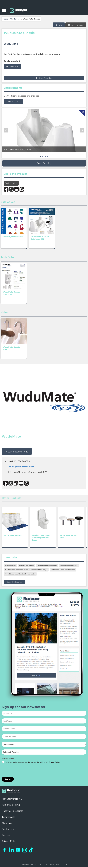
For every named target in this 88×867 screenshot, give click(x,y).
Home (5, 19)
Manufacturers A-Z (12, 799)
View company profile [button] (16, 451)
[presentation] (22, 770)
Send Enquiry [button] (44, 163)
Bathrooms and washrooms (63, 570)
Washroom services (68, 566)
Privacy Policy (8, 759)
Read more (12, 66)
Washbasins (10, 566)
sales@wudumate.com (21, 466)
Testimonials (8, 817)
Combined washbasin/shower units (20, 574)
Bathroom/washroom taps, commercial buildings (26, 570)
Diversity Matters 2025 (13, 237)
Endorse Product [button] (13, 101)
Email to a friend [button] (11, 183)
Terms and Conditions (36, 762)
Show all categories (14, 582)
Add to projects (76, 25)
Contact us (7, 829)
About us (7, 823)
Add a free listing (11, 805)
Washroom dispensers (47, 566)
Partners (6, 835)
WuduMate (15, 19)
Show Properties (43, 78)
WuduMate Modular (13, 536)
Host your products (12, 811)
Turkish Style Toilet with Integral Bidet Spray (41, 538)
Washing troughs (26, 566)
